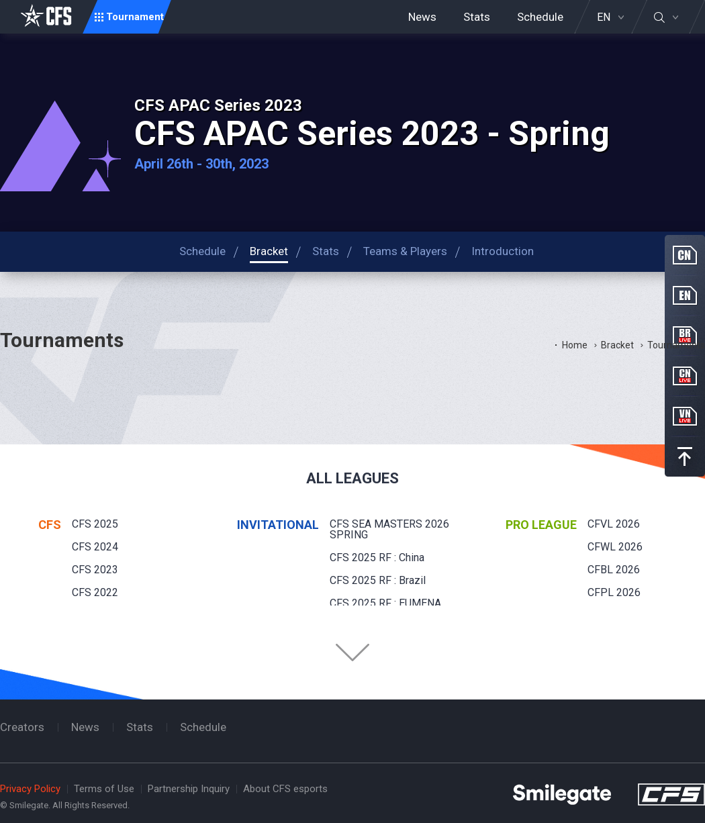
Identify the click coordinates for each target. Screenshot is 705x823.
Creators (22, 727)
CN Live (685, 376)
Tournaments (676, 345)
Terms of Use (104, 789)
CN (685, 255)
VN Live (685, 416)
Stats (476, 16)
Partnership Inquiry (189, 789)
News (422, 16)
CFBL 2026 (614, 569)
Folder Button (352, 652)
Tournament (135, 17)
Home (575, 345)
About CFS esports (285, 789)
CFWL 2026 (615, 546)
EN (603, 17)
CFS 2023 (95, 569)
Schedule (540, 16)
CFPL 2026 (614, 592)
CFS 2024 (95, 546)
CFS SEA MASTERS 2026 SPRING (389, 529)
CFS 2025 (95, 524)
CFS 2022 (95, 592)
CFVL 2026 (614, 524)
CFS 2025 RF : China (377, 557)
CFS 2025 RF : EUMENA (385, 603)
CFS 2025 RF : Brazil (378, 580)
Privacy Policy (30, 789)
